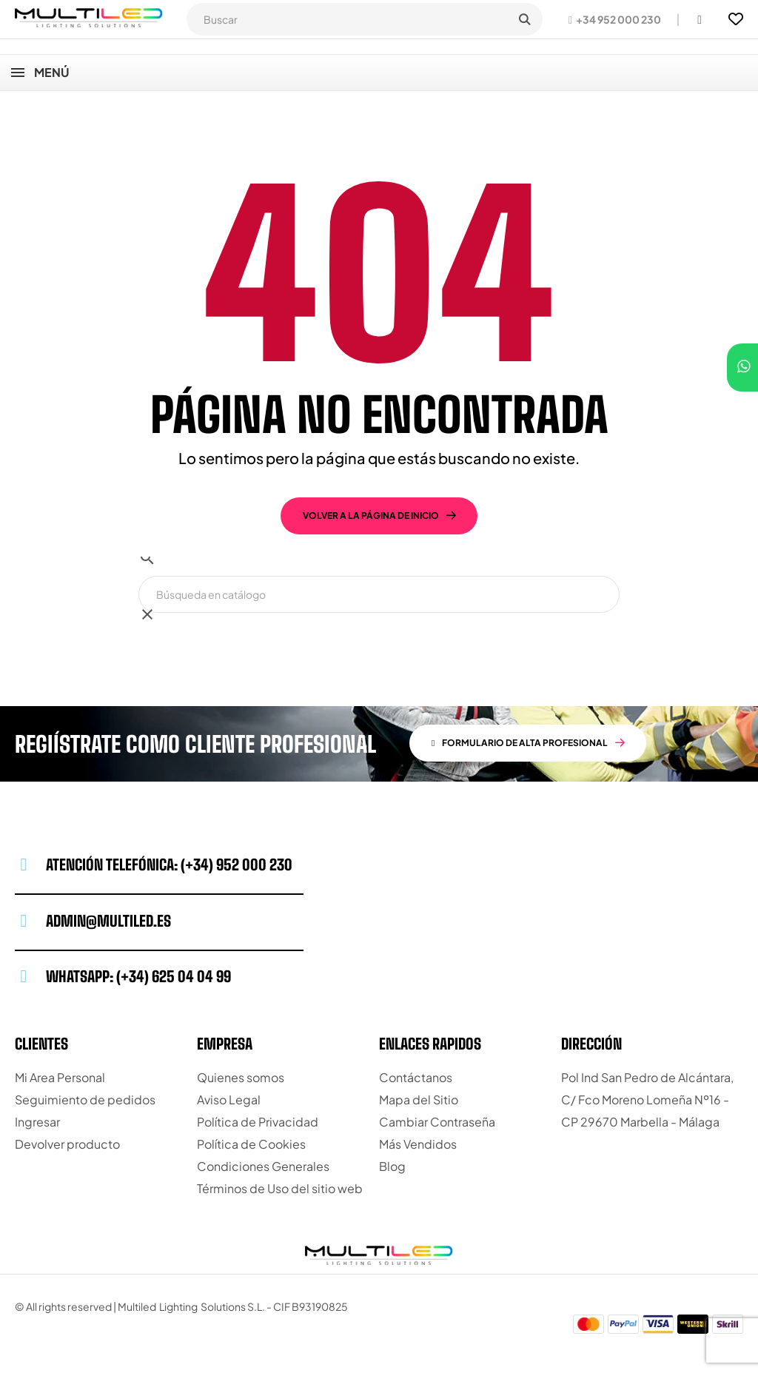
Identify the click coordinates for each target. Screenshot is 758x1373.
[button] (614, 19)
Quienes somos (240, 1077)
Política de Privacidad (257, 1121)
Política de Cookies (251, 1144)
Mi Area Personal (60, 1077)
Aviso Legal (229, 1099)
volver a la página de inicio (371, 515)
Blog (392, 1166)
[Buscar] (379, 594)
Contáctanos (415, 1077)
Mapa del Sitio (418, 1099)
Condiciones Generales (263, 1166)
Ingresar (37, 1121)
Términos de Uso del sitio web (280, 1188)
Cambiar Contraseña (437, 1121)
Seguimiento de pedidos (85, 1099)
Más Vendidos (418, 1144)
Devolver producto (67, 1144)
